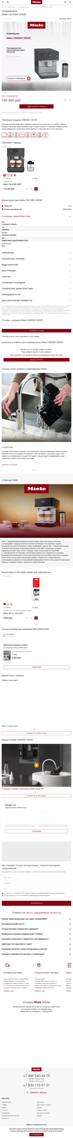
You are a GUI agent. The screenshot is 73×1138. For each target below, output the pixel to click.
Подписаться (36, 870)
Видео (39, 1092)
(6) (37, 178)
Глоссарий (5, 1090)
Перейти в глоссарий (9, 465)
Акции (4, 1084)
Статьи (4, 1087)
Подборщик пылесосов (10, 1092)
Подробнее (36, 634)
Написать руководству (36, 1121)
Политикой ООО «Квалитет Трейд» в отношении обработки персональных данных (39, 860)
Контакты (5, 1095)
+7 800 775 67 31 (36, 1062)
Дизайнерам (6, 1079)
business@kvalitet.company (36, 1116)
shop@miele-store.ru (36, 1111)
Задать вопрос (36, 360)
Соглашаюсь (36, 1134)
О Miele (4, 1081)
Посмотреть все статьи (36, 700)
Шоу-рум (40, 1079)
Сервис (39, 1084)
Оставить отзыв (36, 331)
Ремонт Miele (42, 1087)
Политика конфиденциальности (36, 1125)
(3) (37, 575)
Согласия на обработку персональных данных (35, 863)
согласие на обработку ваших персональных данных (25, 1130)
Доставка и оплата (44, 1081)
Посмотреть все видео (36, 763)
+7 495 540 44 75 (36, 1052)
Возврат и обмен (43, 1090)
